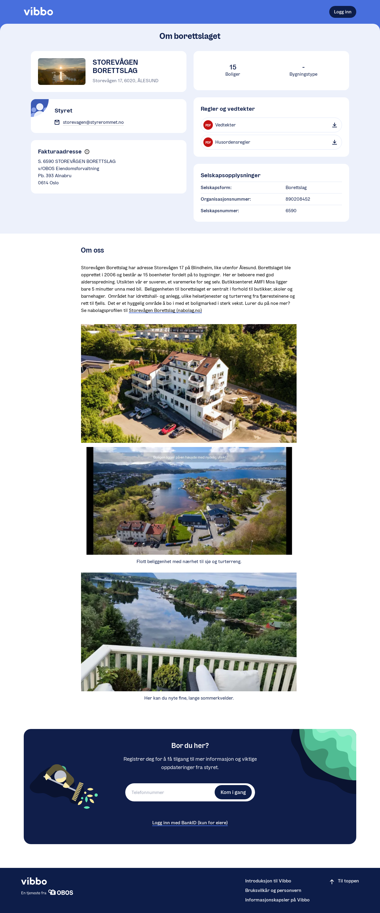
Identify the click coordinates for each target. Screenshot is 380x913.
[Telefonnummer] (169, 792)
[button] (87, 152)
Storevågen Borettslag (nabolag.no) (165, 310)
